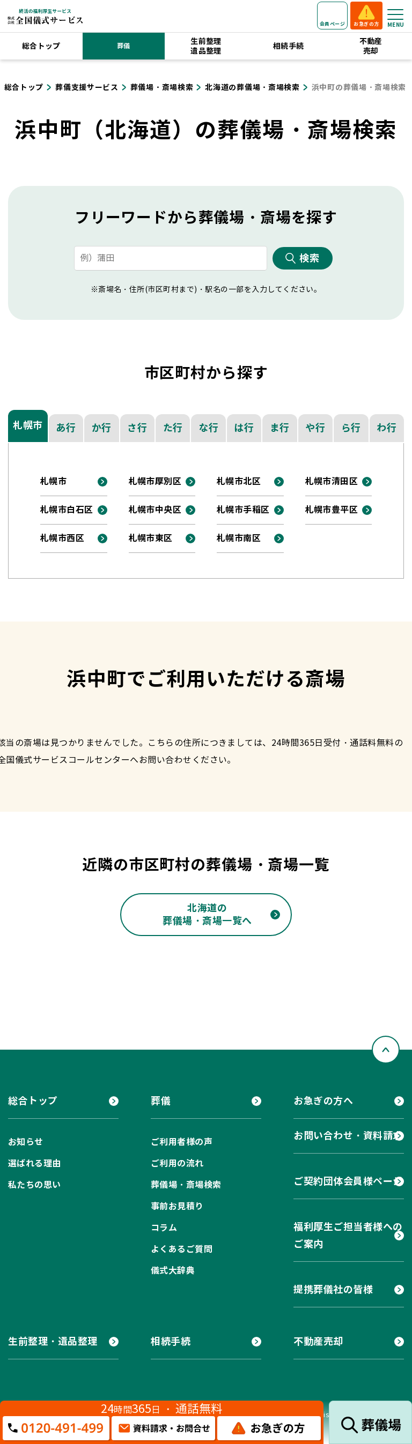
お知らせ (25, 1142)
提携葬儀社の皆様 (333, 1289)
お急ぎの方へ (323, 1101)
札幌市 (28, 425)
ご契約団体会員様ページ (348, 1181)
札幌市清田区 (331, 481)
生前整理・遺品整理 (53, 1341)
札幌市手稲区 (243, 509)
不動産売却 (370, 46)
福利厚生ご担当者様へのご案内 (348, 1235)
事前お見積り (177, 1206)
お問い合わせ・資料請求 (348, 1135)
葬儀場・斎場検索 (186, 1185)
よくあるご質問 (181, 1249)
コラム (164, 1227)
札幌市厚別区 (155, 481)
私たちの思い (34, 1185)
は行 (244, 428)
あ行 (66, 428)
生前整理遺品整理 (206, 46)
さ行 (137, 428)
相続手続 (288, 46)
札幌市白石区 (66, 509)
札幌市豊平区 (331, 509)
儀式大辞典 (173, 1270)
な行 (208, 428)
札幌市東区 (151, 538)
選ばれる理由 (34, 1163)
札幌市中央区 (155, 509)
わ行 (386, 428)
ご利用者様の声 (181, 1142)
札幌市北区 (239, 481)
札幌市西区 (62, 538)
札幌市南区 (239, 538)
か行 (102, 428)
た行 (173, 428)
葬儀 (123, 46)
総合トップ (41, 46)
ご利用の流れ (177, 1163)
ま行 (280, 428)
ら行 (351, 428)
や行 (315, 428)
